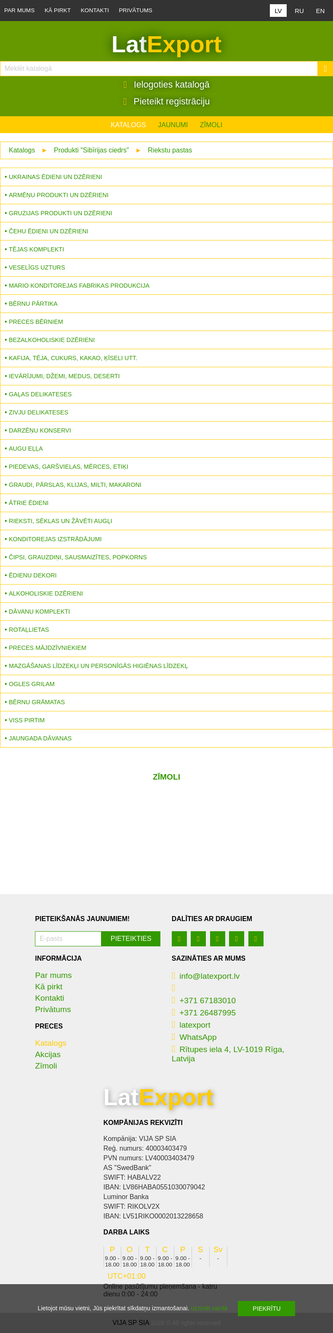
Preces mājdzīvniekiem (47, 647)
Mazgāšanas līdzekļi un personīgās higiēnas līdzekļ (98, 665)
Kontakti (95, 10)
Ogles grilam (32, 684)
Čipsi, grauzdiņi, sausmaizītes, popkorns (78, 557)
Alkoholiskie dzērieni (46, 593)
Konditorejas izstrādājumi (55, 539)
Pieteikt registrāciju (166, 101)
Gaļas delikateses (40, 394)
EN (320, 10)
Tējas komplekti (36, 249)
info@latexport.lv (206, 976)
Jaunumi (173, 124)
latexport (191, 1024)
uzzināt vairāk (209, 1308)
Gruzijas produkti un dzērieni (60, 213)
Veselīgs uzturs (37, 267)
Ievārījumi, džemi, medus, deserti (64, 376)
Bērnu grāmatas (37, 702)
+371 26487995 (204, 1012)
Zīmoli (211, 124)
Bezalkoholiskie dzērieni (52, 340)
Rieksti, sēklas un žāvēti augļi (60, 521)
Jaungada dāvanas (40, 738)
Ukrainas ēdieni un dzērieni (55, 177)
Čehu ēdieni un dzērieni (48, 231)
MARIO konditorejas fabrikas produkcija (79, 285)
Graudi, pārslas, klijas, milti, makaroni (75, 484)
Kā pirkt (58, 10)
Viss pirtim (27, 720)
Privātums (135, 10)
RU (299, 10)
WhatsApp (194, 1037)
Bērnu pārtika (33, 303)
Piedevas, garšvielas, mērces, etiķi (68, 466)
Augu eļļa (26, 448)
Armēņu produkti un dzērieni (59, 195)
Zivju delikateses (38, 412)
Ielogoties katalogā (166, 84)
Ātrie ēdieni (28, 503)
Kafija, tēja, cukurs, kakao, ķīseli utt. (73, 358)
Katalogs (128, 124)
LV (278, 10)
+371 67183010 (204, 1000)
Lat (166, 44)
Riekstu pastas (170, 150)
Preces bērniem (36, 321)
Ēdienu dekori (33, 575)
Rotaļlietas (29, 629)
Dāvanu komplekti (39, 611)
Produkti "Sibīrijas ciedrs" (91, 150)
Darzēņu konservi (40, 430)
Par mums (19, 10)
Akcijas (48, 1054)
